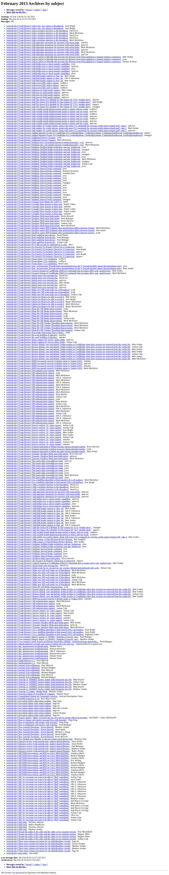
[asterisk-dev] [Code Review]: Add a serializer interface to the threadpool (37, 485)
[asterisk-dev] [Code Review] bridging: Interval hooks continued (34, 168)
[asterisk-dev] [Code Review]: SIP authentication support (30, 601)
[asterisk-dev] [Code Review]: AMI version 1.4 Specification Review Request (39, 539)
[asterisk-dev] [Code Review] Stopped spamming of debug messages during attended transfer (46, 447)
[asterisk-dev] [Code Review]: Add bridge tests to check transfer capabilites (38, 499)
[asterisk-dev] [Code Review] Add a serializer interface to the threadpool (37, 31)
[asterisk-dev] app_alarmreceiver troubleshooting (27, 646)
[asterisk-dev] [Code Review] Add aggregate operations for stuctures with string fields (43, 42)
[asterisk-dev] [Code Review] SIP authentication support (30, 370)
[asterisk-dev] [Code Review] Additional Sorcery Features (31, 138)
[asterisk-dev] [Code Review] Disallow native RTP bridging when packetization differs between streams (50, 228)
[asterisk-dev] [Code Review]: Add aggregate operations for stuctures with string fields (43, 492)
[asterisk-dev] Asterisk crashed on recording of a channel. (31, 694)
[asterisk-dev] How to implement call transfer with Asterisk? (32, 722)
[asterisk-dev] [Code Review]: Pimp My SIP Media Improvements (34, 587)
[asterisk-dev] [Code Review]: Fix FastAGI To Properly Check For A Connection (41, 561)
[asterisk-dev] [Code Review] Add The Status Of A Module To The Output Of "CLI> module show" (48, 100)
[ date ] (45, 10)
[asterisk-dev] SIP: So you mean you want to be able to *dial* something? (38, 777)
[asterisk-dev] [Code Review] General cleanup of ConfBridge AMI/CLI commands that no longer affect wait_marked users (58, 271)
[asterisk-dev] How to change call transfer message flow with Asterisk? (36, 720)
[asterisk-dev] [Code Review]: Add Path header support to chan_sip (35, 508)
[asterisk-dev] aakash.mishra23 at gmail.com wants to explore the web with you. (40, 644)
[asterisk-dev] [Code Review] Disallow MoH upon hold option (33, 216)
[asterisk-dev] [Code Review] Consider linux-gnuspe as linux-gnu (34, 204)
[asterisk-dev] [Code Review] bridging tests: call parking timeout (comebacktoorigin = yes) (45, 142)
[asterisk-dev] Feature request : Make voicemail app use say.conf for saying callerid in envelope (47, 718)
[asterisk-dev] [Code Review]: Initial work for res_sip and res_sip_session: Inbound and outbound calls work (52, 568)
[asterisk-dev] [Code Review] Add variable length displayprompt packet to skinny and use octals (47, 109)
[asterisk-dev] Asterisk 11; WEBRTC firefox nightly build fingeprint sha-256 (39, 680)
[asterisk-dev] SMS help (16, 822)
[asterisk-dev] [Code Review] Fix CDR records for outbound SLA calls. (37, 245)
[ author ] (37, 10)
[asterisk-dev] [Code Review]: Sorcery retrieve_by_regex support (34, 611)
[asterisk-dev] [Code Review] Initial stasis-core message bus (32, 275)
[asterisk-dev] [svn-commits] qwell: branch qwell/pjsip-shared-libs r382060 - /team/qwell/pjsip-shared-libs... (52, 641)
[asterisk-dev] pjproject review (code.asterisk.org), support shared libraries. (38, 741)
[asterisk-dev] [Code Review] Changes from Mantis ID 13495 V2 (34, 202)
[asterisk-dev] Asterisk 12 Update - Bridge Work (27, 691)
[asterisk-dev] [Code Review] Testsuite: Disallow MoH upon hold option (37, 454)
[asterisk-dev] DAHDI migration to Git (23, 699)
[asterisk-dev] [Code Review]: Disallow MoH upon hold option (33, 558)
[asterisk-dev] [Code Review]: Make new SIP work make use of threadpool (38, 570)
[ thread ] (29, 10)
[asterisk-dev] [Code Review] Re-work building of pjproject (32, 335)
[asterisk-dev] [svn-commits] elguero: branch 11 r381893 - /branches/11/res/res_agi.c (42, 637)
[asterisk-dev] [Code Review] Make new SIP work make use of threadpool (38, 290)
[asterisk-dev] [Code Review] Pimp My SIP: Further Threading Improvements (39, 323)
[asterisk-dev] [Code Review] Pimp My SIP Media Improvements (34, 309)
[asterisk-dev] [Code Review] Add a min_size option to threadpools (35, 26)
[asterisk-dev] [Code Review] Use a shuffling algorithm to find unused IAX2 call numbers (44, 480)
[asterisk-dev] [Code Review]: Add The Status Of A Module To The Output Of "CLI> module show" (49, 527)
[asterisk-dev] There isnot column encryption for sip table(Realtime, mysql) (38, 841)
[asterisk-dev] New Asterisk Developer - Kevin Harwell (30, 727)
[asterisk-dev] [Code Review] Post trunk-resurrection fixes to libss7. (35, 332)
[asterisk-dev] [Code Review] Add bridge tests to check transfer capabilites (38, 64)
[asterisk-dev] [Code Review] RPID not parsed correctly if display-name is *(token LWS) (44, 361)
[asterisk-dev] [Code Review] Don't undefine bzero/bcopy (31, 235)
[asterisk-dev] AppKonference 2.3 (21, 660)
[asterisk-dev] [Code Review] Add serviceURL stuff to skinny (32, 83)
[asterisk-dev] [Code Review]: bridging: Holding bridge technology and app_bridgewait (43, 544)
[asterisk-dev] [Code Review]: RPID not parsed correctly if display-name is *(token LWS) (44, 599)
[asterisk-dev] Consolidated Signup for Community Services (32, 696)
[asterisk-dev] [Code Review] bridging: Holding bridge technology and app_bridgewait (43, 147)
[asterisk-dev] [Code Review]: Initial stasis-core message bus (32, 565)
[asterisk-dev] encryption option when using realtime (29, 701)
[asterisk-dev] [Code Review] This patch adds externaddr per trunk (34, 461)
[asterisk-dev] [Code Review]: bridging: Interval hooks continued (34, 549)
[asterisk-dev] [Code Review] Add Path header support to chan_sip (34, 76)
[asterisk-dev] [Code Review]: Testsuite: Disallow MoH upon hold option (37, 622)
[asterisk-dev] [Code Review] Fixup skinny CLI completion (31, 259)
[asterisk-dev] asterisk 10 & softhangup (23, 665)
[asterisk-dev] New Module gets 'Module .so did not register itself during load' (39, 739)
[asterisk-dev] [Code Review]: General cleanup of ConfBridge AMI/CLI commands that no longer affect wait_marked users (59, 563)
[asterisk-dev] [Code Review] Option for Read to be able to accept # (35, 297)
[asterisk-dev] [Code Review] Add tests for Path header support (33, 90)
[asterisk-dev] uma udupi (17, 853)
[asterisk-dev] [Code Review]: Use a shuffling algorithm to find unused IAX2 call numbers (45, 630)
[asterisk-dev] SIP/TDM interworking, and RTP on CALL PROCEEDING (38, 753)
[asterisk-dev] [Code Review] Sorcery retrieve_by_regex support (34, 425)
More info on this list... (16, 12)
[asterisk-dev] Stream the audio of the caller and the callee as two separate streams (41, 832)
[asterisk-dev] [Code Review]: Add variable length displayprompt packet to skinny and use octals (47, 532)
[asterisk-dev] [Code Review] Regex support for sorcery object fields (35, 340)
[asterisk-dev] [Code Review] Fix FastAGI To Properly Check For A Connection (40, 247)
